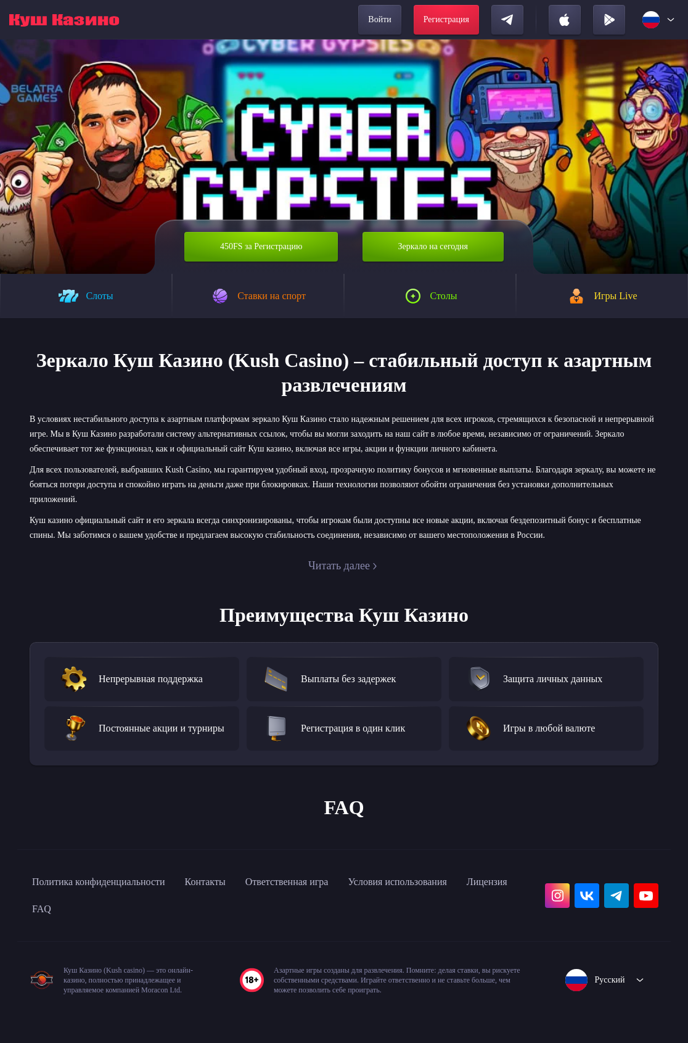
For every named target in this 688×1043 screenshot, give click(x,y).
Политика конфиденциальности (111, 911)
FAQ (110, 939)
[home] (64, 19)
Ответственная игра (326, 911)
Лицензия (56, 939)
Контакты (233, 911)
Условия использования (453, 911)
